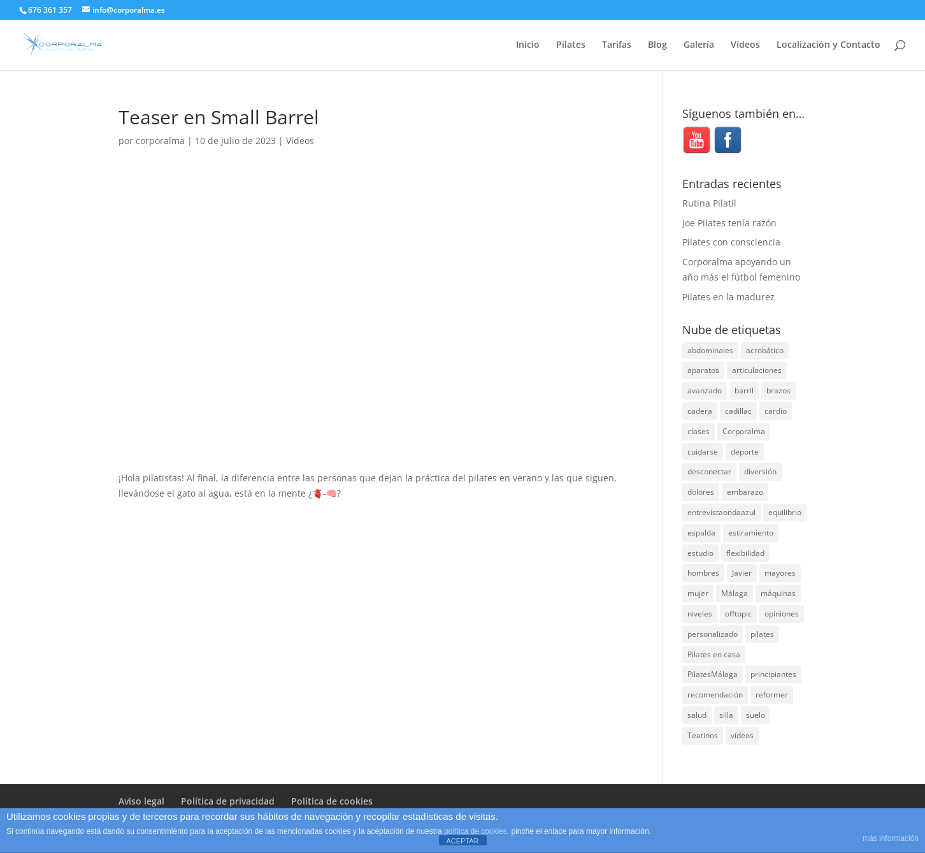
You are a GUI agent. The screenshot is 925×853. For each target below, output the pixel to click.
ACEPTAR (462, 841)
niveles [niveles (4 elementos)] (699, 613)
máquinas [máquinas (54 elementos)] (778, 593)
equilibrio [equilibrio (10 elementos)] (784, 512)
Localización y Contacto (828, 45)
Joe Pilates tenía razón (729, 223)
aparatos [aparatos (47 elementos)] (703, 370)
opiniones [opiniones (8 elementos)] (781, 613)
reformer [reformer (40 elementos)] (772, 694)
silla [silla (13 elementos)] (726, 715)
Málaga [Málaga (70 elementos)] (734, 593)
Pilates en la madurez (728, 297)
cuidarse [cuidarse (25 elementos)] (702, 451)
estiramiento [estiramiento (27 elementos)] (750, 532)
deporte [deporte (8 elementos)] (745, 451)
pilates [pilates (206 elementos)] (762, 634)
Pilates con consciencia (731, 242)
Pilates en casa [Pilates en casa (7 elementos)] (713, 654)
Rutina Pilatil (709, 203)
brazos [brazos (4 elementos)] (778, 390)
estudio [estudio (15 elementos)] (700, 553)
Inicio (528, 45)
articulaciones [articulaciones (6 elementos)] (757, 370)
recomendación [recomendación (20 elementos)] (715, 694)
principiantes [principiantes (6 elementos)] (773, 674)
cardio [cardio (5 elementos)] (775, 410)
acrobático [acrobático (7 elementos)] (765, 350)
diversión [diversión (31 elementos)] (760, 471)
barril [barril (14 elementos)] (744, 390)
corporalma (160, 141)
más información (891, 838)
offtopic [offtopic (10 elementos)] (738, 613)
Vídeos (745, 45)
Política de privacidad (228, 801)
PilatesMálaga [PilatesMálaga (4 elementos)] (712, 674)
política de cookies (475, 831)
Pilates (570, 45)
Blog (657, 45)
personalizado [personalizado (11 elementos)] (712, 634)
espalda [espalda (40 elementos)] (701, 532)
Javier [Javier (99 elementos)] (742, 572)
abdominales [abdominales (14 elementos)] (710, 350)
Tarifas (616, 45)
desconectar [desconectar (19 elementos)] (709, 471)
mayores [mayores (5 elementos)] (780, 572)
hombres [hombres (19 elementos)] (703, 572)
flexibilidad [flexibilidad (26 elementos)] (745, 553)
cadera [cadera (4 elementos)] (699, 410)
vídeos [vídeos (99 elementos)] (742, 735)
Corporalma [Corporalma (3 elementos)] (743, 431)
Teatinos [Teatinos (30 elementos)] (702, 735)
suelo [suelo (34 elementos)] (755, 715)
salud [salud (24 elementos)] (696, 715)
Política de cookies (332, 801)
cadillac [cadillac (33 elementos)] (738, 410)
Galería (699, 45)
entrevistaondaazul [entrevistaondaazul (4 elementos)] (721, 512)
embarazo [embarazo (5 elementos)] (745, 491)
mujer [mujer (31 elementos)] (697, 593)
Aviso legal (141, 801)
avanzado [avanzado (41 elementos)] (704, 390)
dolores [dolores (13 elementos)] (700, 491)
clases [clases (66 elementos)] (698, 431)
